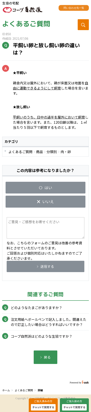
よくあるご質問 (26, 23)
